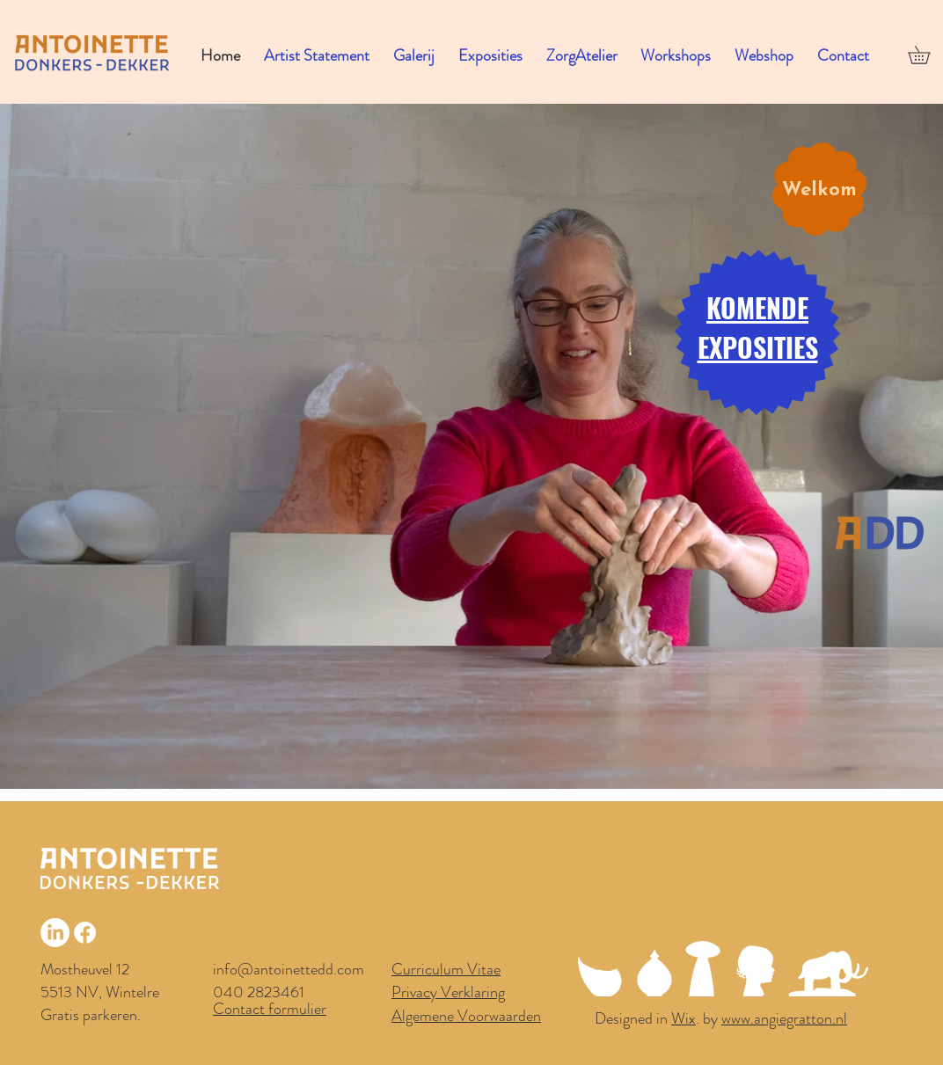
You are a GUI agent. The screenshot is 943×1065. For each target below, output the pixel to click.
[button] (417, 55)
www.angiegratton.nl (784, 1018)
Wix (683, 1018)
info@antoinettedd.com (288, 969)
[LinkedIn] (54, 932)
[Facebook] (84, 932)
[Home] (879, 532)
